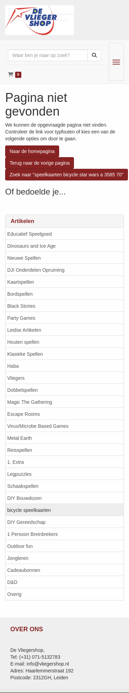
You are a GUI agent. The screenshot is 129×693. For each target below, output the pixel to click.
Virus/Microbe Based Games (37, 426)
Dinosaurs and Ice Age (31, 246)
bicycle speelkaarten (29, 510)
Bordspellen (20, 294)
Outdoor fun (20, 546)
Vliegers (16, 378)
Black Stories (21, 306)
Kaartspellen (20, 282)
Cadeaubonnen (23, 570)
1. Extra (15, 462)
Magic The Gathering (29, 402)
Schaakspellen (23, 486)
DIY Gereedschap (26, 522)
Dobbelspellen (22, 390)
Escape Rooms (23, 414)
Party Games (21, 318)
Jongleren (18, 558)
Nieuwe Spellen (24, 258)
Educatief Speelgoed (29, 234)
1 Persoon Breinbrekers (32, 534)
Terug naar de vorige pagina (39, 163)
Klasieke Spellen (25, 354)
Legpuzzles (19, 474)
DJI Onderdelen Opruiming (36, 270)
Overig (14, 594)
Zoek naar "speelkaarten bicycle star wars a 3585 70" (66, 174)
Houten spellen (23, 342)
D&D (12, 582)
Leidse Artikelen (24, 330)
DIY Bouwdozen (24, 498)
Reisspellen (19, 450)
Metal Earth (19, 438)
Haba (13, 366)
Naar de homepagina (32, 151)
